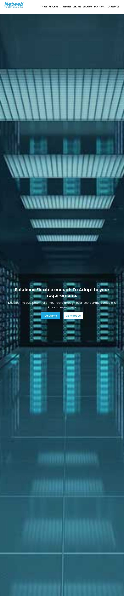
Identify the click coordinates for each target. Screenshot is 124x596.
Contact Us (113, 6)
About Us (54, 6)
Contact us (73, 316)
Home (44, 6)
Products (66, 6)
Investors (100, 6)
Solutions (87, 6)
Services (77, 6)
